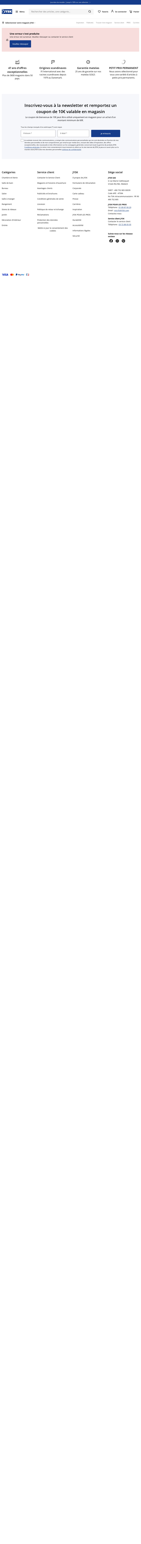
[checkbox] (22, 140)
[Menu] (20, 11)
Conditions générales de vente (50, 199)
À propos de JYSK (80, 177)
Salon (4, 193)
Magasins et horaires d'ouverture (51, 183)
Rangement (7, 204)
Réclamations (43, 214)
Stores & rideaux (9, 209)
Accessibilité (78, 225)
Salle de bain (7, 183)
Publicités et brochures (47, 193)
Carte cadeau (78, 193)
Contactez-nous (114, 213)
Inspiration (77, 209)
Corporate (77, 188)
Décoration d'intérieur (11, 220)
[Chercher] (89, 11)
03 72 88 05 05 (125, 224)
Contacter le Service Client (48, 177)
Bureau (5, 188)
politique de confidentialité (71, 149)
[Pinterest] (123, 241)
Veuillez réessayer (20, 44)
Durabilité (77, 220)
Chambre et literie (10, 177)
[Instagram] (117, 241)
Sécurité (76, 236)
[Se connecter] (119, 11)
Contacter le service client (119, 221)
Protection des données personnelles (47, 221)
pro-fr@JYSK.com (121, 210)
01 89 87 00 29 (125, 207)
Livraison (41, 204)
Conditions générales (32, 147)
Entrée (5, 225)
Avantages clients (44, 188)
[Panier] (134, 11)
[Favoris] (103, 11)
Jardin (4, 214)
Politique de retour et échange (50, 209)
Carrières (77, 204)
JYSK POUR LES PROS (81, 214)
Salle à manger (8, 199)
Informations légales (81, 230)
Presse (75, 199)
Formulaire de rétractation (84, 183)
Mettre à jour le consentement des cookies (53, 229)
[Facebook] (111, 241)
